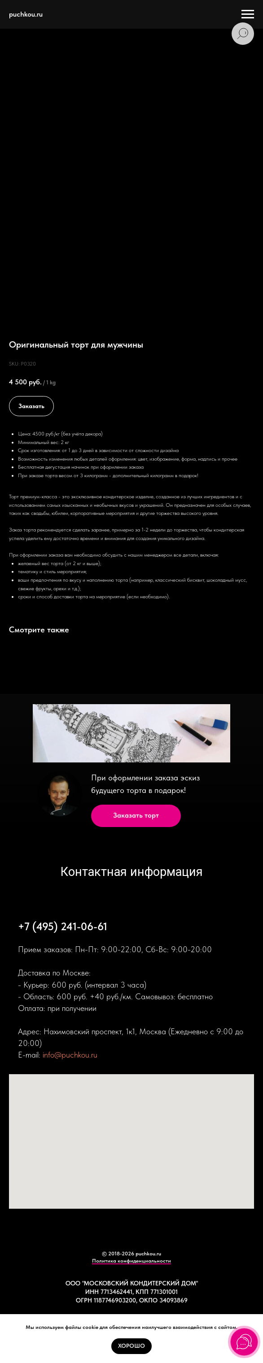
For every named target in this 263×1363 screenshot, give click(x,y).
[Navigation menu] (247, 14)
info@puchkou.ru (70, 1054)
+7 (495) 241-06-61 (62, 926)
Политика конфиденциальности (131, 1261)
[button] (136, 816)
